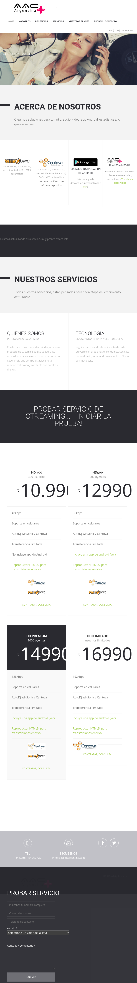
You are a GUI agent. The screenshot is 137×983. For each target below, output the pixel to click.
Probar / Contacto (105, 21)
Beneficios (41, 21)
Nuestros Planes (79, 21)
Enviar (30, 976)
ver (85, 186)
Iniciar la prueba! (83, 420)
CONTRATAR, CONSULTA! (36, 604)
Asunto (12, 928)
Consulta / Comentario (21, 945)
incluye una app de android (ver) (94, 554)
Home (11, 21)
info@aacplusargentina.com (68, 857)
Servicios (58, 21)
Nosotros (25, 21)
